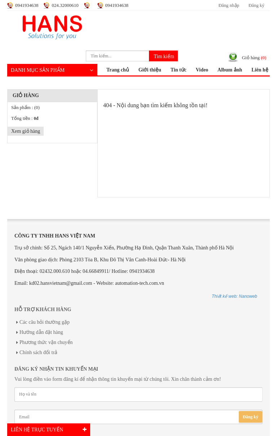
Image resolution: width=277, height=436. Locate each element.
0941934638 (26, 5)
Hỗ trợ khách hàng (42, 309)
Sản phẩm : (25, 107)
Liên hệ (259, 70)
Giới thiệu (149, 70)
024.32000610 (65, 5)
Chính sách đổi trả (38, 352)
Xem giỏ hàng (25, 131)
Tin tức (178, 70)
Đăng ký (256, 5)
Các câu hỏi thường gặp (44, 322)
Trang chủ (117, 70)
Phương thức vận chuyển (46, 342)
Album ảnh (229, 70)
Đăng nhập (229, 5)
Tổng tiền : (24, 118)
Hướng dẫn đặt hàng (41, 332)
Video (202, 70)
